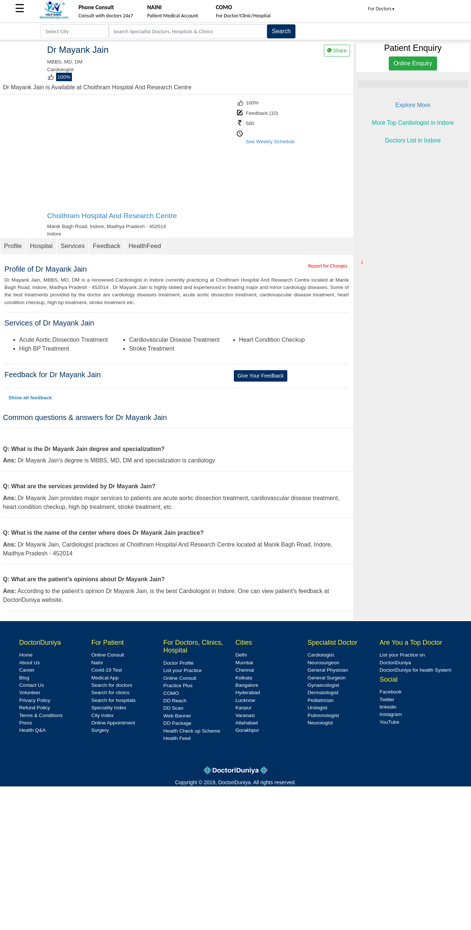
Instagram (391, 714)
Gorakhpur (247, 730)
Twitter (387, 699)
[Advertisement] (141, 156)
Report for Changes (327, 266)
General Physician (328, 670)
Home (25, 655)
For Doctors (381, 9)
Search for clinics (110, 692)
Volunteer (29, 692)
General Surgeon (327, 678)
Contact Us (31, 685)
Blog (24, 678)
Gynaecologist (323, 685)
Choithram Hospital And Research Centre (112, 216)
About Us (29, 662)
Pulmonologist (323, 715)
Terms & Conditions (41, 715)
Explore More (412, 105)
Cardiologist (321, 655)
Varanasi (245, 715)
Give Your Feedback (260, 376)
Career (27, 670)
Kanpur (243, 707)
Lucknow (245, 700)
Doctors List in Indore (413, 140)
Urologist (318, 707)
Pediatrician (321, 700)
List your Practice (182, 670)
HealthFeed (144, 245)
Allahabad (246, 723)
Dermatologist (323, 692)
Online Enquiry (413, 63)
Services (73, 245)
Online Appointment (113, 723)
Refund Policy (34, 707)
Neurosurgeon (323, 662)
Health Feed (177, 738)
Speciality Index (108, 707)
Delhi (241, 655)
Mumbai (244, 662)
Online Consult (107, 655)
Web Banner (177, 716)
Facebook (391, 692)
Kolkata (243, 678)
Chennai (244, 670)
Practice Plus (178, 685)
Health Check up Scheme (191, 731)
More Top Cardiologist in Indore (413, 123)
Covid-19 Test (106, 670)
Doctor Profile (178, 663)
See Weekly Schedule (270, 141)
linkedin (388, 707)
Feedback (107, 245)
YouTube (389, 722)
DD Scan (173, 708)
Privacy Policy (35, 700)
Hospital (41, 245)
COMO (171, 693)
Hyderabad (247, 692)
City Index (102, 715)
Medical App (104, 678)
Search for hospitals (113, 700)
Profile (13, 245)
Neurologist (320, 723)
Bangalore (246, 685)
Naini (97, 662)
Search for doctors (111, 685)
